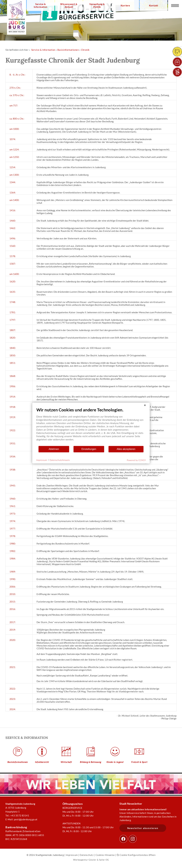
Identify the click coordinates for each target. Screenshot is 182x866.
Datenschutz (86, 855)
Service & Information (40, 5)
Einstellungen (89, 449)
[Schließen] (145, 405)
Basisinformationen (68, 49)
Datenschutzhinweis (60, 460)
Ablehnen (54, 449)
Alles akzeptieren (126, 449)
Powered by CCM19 (136, 460)
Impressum (72, 855)
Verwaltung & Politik (97, 5)
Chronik (85, 49)
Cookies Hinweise (105, 855)
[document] (91, 426)
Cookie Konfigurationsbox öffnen (136, 855)
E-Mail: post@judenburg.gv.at (21, 819)
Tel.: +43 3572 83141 (17, 815)
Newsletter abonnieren (142, 828)
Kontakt (153, 5)
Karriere (125, 5)
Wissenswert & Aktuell (68, 5)
